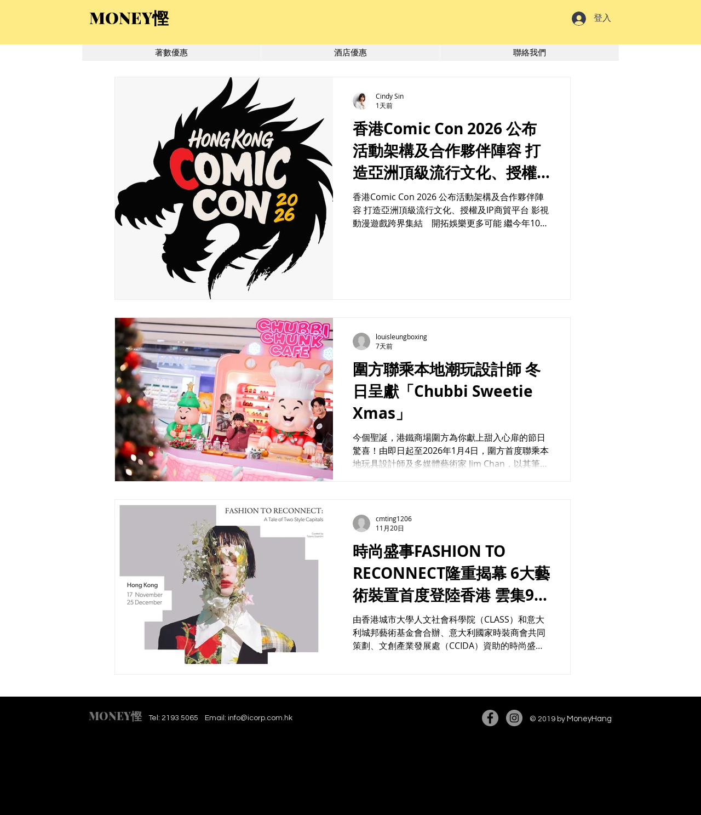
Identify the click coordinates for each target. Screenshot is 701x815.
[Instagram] (514, 718)
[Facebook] (490, 718)
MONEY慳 (115, 715)
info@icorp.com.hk (260, 718)
